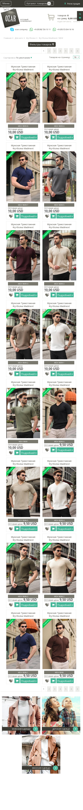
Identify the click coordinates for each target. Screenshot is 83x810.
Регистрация (73, 3)
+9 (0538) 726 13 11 (42, 29)
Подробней (29, 137)
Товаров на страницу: (59, 57)
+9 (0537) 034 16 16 (65, 29)
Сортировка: (17, 57)
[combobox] (76, 57)
